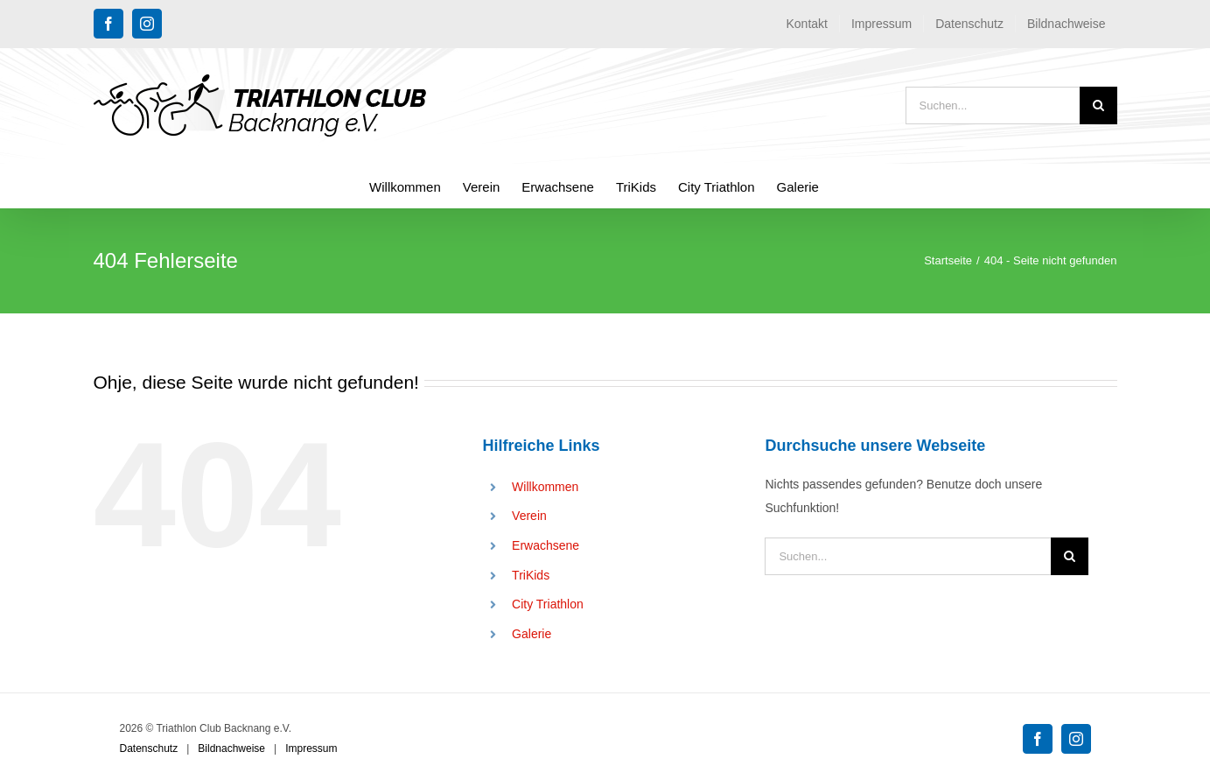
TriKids (530, 575)
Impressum (311, 748)
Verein (529, 516)
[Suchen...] (993, 105)
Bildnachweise (231, 748)
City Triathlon (548, 604)
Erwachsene (545, 545)
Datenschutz (149, 748)
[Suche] (1098, 105)
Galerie (531, 634)
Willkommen (545, 487)
